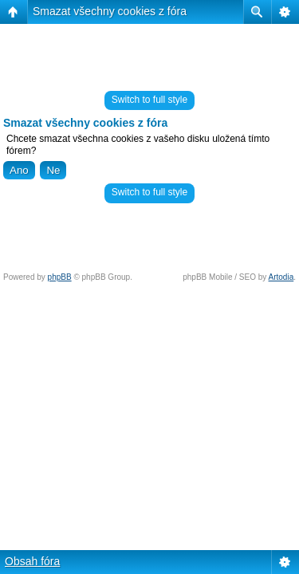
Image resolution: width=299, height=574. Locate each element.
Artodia (281, 277)
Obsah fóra (32, 561)
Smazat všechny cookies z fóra (110, 11)
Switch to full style (149, 99)
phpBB (60, 277)
